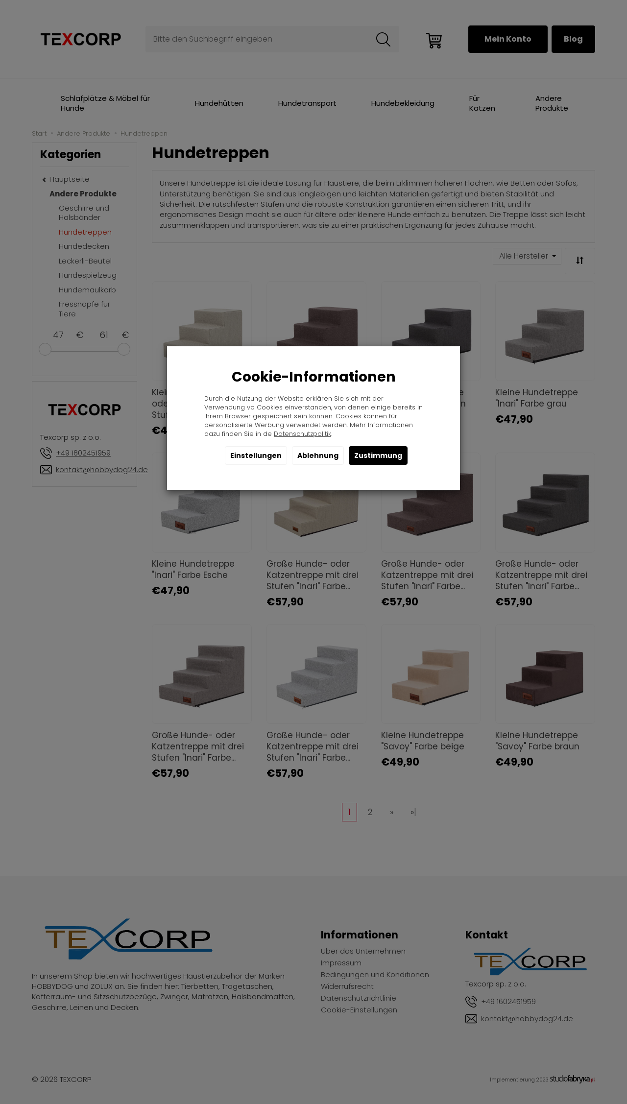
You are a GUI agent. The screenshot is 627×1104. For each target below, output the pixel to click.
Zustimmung (378, 455)
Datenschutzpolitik (302, 434)
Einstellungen (256, 455)
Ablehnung (317, 455)
